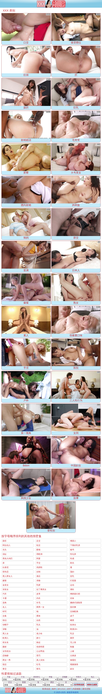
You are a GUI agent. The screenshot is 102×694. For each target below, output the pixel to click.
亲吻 (38, 580)
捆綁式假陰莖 (76, 602)
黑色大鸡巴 (8, 558)
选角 (5, 602)
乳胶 (38, 585)
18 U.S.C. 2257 (64, 689)
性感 (72, 558)
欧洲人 (6, 638)
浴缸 (5, 554)
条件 (54, 689)
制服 (72, 647)
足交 (38, 541)
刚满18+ (74, 629)
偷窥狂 (73, 660)
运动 (72, 585)
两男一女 (40, 607)
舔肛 (5, 541)
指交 (5, 664)
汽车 (5, 594)
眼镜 (38, 550)
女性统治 (7, 651)
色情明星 (40, 647)
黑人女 (6, 633)
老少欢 (39, 633)
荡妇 (72, 572)
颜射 (5, 647)
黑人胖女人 (8, 576)
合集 (5, 616)
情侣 (5, 620)
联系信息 (46, 689)
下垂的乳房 (75, 545)
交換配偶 (74, 611)
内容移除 (77, 689)
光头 (5, 550)
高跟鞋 (39, 567)
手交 (38, 563)
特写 (5, 611)
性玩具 (73, 554)
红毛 (38, 664)
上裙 (72, 651)
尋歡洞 (39, 554)
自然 (38, 620)
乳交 (72, 633)
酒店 (38, 576)
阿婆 (38, 558)
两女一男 (7, 660)
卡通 (5, 598)
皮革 (38, 594)
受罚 (38, 655)
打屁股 (73, 580)
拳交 (5, 669)
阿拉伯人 (7, 545)
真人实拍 (40, 660)
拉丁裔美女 (41, 589)
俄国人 (73, 541)
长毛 (38, 602)
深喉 (5, 629)
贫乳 (72, 576)
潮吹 (72, 589)
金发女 (6, 585)
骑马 (38, 669)
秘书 (72, 550)
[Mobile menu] (2, 4)
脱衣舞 (73, 607)
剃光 (72, 563)
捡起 (38, 642)
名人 (5, 607)
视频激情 (74, 664)
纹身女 (73, 625)
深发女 (6, 589)
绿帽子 (6, 625)
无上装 (73, 642)
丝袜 (72, 598)
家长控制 (86, 689)
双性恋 (6, 572)
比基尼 (6, 567)
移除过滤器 (92, 684)
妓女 (72, 669)
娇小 (38, 638)
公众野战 (40, 651)
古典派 (73, 655)
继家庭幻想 (75, 594)
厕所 (72, 638)
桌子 (72, 616)
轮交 (38, 545)
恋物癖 (6, 655)
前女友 (6, 642)
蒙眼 (5, 580)
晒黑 (72, 620)
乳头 (38, 625)
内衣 (38, 598)
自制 (38, 572)
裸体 (38, 616)
